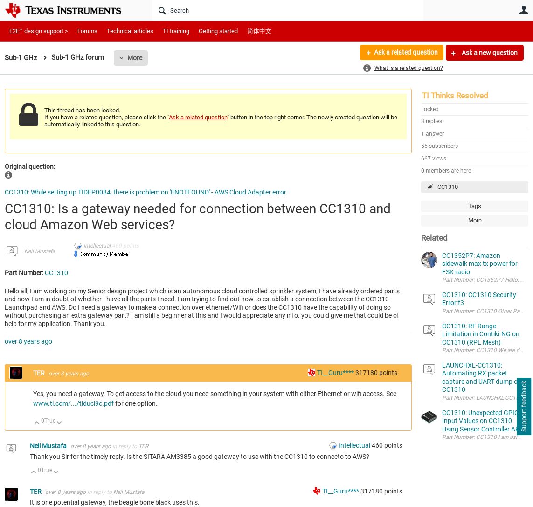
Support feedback (523, 406)
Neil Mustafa (39, 251)
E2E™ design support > (38, 31)
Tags (474, 205)
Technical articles (130, 31)
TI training (176, 31)
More (134, 58)
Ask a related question (405, 52)
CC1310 (447, 186)
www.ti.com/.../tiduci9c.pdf (73, 403)
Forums (87, 31)
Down (59, 423)
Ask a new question (489, 52)
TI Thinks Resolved (455, 95)
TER (39, 373)
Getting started (218, 31)
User (523, 9)
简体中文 (259, 31)
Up (37, 423)
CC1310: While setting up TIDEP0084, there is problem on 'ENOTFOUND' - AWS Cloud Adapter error (145, 192)
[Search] (287, 10)
